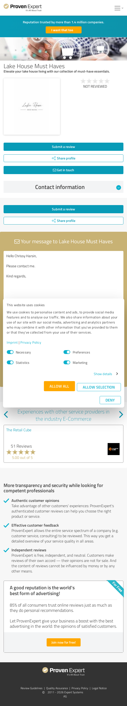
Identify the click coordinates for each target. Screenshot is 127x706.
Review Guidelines (32, 688)
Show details (103, 373)
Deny (110, 400)
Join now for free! (63, 642)
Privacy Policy (30, 342)
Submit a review (63, 146)
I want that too (62, 29)
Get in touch (63, 170)
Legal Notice (99, 688)
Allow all (59, 386)
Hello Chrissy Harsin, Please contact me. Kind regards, (63, 278)
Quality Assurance (57, 688)
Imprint (12, 342)
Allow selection (99, 387)
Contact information (78, 187)
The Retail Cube (18, 429)
